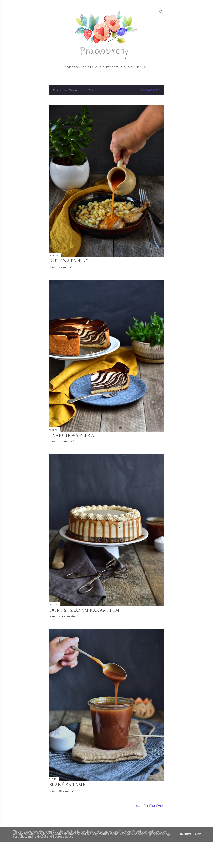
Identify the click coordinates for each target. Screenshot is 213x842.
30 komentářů (67, 790)
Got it (198, 834)
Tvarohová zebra (71, 435)
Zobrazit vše (150, 90)
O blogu (127, 67)
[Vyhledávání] (161, 11)
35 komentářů (67, 616)
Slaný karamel (68, 785)
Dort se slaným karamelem (84, 610)
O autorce (108, 67)
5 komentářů (66, 266)
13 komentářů (66, 441)
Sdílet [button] (52, 266)
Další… (142, 67)
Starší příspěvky (150, 806)
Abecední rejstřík (81, 67)
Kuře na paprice (69, 261)
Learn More (185, 834)
